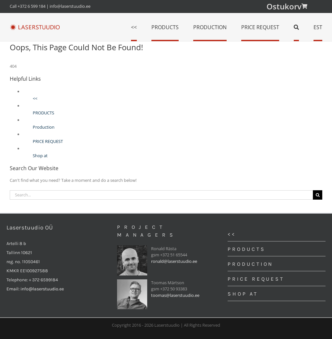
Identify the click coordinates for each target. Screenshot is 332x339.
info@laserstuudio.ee (70, 6)
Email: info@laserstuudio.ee (35, 289)
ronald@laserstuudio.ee (174, 261)
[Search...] (161, 195)
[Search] (296, 27)
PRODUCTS (43, 113)
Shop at (40, 155)
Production (43, 127)
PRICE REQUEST (48, 141)
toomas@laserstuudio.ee (175, 295)
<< (35, 98)
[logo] (35, 26)
